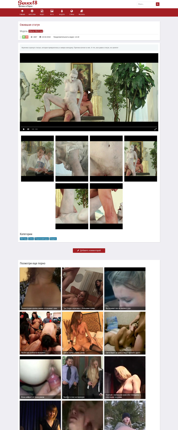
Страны (72, 12)
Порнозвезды (41, 238)
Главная (22, 12)
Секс (31, 238)
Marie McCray (35, 31)
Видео (42, 12)
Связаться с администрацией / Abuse (32, 415)
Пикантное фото (30, 4)
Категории (32, 12)
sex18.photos (43, 417)
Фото (52, 12)
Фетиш (23, 238)
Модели (62, 12)
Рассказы (82, 12)
